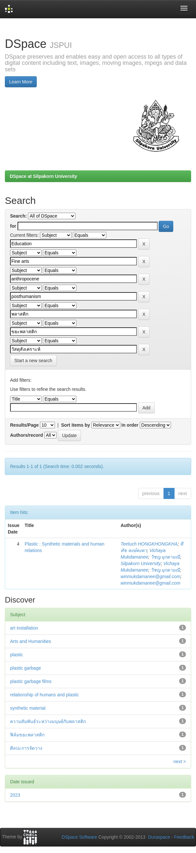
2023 (15, 795)
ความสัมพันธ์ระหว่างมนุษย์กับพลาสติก (48, 721)
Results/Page (24, 425)
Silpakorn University (141, 563)
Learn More (21, 81)
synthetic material (28, 708)
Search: (18, 216)
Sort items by (75, 425)
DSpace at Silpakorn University (43, 176)
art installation (24, 628)
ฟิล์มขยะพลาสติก (27, 734)
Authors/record (26, 435)
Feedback (184, 837)
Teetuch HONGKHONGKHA (149, 544)
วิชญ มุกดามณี (165, 557)
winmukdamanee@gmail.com (150, 576)
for (13, 226)
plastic (16, 654)
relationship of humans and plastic (44, 694)
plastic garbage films (31, 681)
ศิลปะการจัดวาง (26, 748)
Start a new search (33, 360)
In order (130, 425)
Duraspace (159, 837)
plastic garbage (25, 668)
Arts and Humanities (30, 641)
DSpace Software (79, 837)
